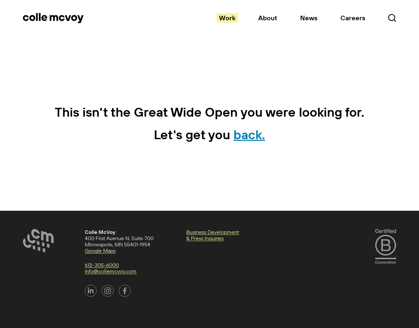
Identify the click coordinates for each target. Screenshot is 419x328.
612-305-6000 (102, 265)
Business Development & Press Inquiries (212, 235)
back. (249, 134)
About (267, 18)
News (309, 18)
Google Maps (100, 250)
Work (227, 18)
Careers (352, 18)
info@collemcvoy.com (111, 271)
